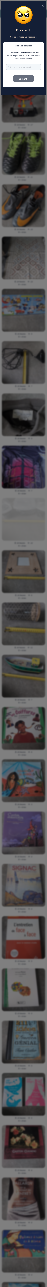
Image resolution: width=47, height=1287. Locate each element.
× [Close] (42, 5)
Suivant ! (23, 78)
